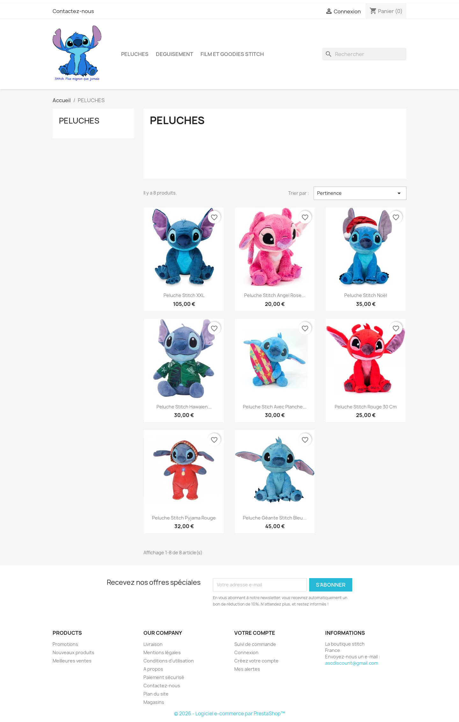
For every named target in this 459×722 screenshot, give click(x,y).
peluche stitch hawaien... (184, 407)
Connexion (246, 652)
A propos (153, 669)
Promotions (65, 644)
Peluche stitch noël (365, 295)
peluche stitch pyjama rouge (184, 518)
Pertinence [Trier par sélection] (360, 193)
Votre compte (254, 632)
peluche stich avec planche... (275, 407)
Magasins (153, 702)
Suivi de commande (255, 644)
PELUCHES (135, 54)
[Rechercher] (364, 54)
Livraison (153, 644)
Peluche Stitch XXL (184, 295)
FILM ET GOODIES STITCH (232, 54)
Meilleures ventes (72, 661)
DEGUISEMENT (174, 54)
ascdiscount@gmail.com (351, 663)
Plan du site (156, 694)
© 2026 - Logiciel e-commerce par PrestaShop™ (229, 713)
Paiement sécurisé (163, 677)
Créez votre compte (256, 661)
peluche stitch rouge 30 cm (366, 407)
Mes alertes (247, 669)
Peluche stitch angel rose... (274, 295)
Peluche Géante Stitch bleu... (275, 518)
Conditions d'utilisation (168, 661)
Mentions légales (162, 652)
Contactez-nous (73, 11)
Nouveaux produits (73, 652)
